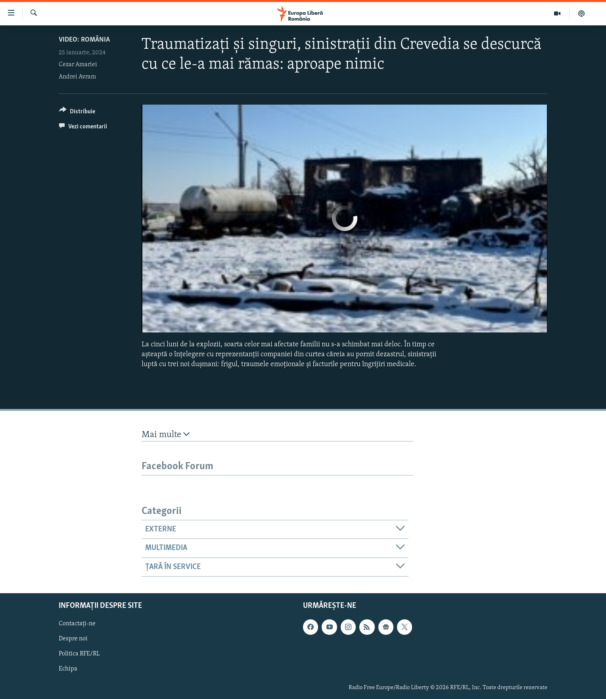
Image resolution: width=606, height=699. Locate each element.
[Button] (77, 113)
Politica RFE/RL (79, 654)
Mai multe (166, 434)
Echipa (68, 669)
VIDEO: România (84, 40)
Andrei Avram (77, 77)
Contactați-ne (77, 624)
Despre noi (73, 639)
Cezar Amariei (78, 64)
